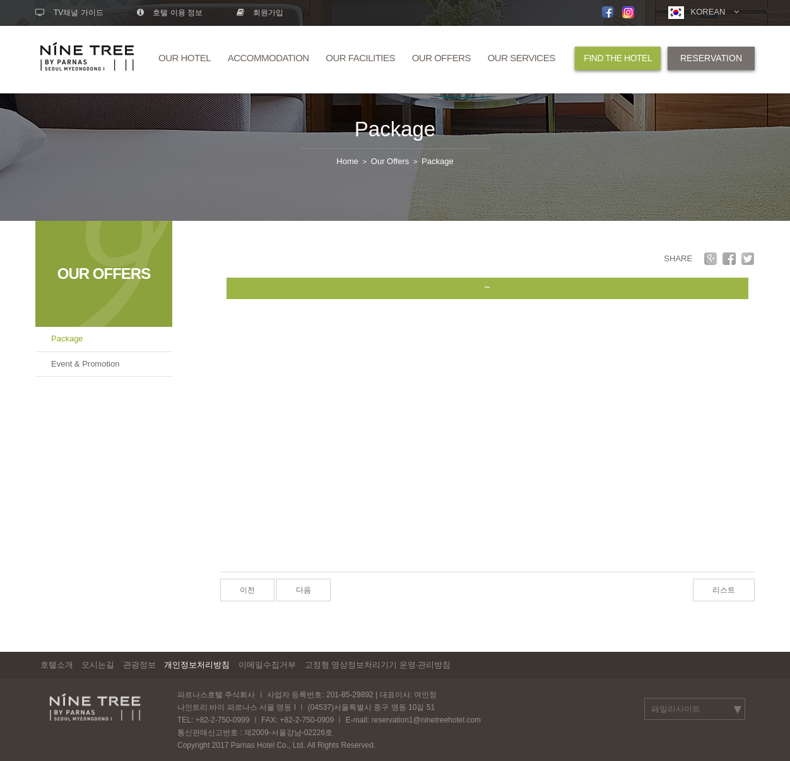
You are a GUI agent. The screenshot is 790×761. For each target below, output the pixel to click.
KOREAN (703, 12)
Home (347, 161)
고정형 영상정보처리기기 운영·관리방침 (378, 665)
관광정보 (139, 665)
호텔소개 (56, 665)
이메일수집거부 (267, 665)
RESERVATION (711, 58)
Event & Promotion (85, 364)
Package (395, 129)
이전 (247, 590)
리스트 (723, 590)
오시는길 (97, 665)
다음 (303, 590)
